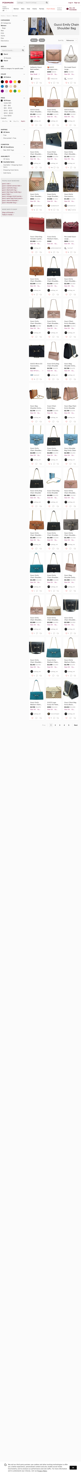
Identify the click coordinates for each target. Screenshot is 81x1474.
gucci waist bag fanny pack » (12, 198)
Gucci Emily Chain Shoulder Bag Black (69, 619)
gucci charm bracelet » (10, 200)
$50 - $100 (6, 108)
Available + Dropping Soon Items (11, 166)
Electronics (5, 41)
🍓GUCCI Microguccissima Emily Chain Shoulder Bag (53, 68)
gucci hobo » (6, 194)
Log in (70, 3)
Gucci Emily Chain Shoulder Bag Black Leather (69, 153)
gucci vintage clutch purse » (12, 196)
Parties (41, 9)
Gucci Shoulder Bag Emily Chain (70, 449)
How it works (59, 9)
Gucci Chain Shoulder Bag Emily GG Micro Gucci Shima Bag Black (53, 153)
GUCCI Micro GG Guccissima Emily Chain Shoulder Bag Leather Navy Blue (36, 365)
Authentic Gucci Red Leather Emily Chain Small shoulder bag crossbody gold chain (36, 68)
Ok (73, 1468)
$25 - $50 (6, 105)
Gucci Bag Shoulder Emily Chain (69, 365)
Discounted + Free (8, 138)
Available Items (7, 162)
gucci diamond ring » (9, 190)
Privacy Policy (42, 1471)
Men (22, 9)
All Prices (6, 100)
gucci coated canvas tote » (11, 186)
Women (16, 9)
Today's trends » (8, 215)
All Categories (6, 23)
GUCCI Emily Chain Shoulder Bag (35, 111)
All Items (5, 132)
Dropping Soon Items (9, 170)
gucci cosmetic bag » (10, 188)
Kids (28, 9)
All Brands (6, 58)
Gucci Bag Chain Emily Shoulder (70, 407)
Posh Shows (51, 9)
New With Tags (7, 150)
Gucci (9, 16)
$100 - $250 (7, 111)
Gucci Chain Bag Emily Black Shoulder (70, 703)
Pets (2, 38)
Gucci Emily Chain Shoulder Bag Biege (52, 619)
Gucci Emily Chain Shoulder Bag (52, 111)
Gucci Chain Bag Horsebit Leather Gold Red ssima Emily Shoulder (36, 238)
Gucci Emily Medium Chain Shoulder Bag (52, 661)
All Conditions (7, 147)
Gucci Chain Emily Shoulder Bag (69, 322)
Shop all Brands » (8, 212)
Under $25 (6, 103)
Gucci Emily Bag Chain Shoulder (53, 365)
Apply (23, 121)
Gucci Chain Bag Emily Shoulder (53, 492)
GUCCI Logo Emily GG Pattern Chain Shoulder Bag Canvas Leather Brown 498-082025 (53, 703)
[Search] (35, 2)
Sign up (77, 3)
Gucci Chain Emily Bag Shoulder (51, 407)
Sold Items (6, 173)
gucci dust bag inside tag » (12, 192)
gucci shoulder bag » (9, 203)
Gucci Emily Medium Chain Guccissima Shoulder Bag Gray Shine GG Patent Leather (52, 238)
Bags (4, 28)
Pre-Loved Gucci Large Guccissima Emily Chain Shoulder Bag (70, 68)
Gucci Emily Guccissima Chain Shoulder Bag (69, 195)
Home (34, 9)
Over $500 (6, 116)
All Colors (6, 77)
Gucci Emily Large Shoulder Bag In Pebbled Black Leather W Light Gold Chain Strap (53, 195)
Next (76, 725)
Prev (44, 725)
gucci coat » (6, 184)
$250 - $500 (7, 113)
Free (4, 135)
